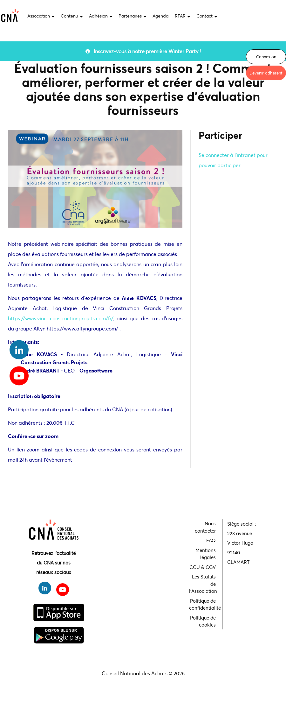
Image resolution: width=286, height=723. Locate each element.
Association (40, 16)
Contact (206, 16)
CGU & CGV (202, 567)
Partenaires (132, 16)
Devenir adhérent (266, 73)
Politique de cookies (203, 621)
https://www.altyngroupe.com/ (83, 328)
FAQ (211, 540)
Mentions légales (205, 554)
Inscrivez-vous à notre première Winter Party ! (143, 51)
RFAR (182, 16)
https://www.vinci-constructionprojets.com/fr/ (60, 318)
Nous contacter (205, 527)
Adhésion (100, 16)
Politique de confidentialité (203, 604)
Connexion (266, 57)
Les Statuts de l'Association (203, 583)
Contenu (72, 16)
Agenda (160, 16)
